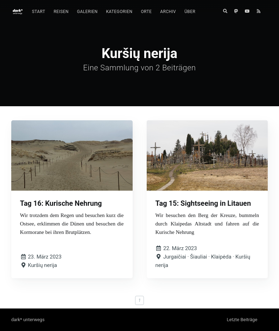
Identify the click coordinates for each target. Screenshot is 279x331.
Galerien (87, 11)
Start (38, 11)
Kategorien (119, 11)
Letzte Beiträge (242, 319)
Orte (146, 11)
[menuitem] (39, 12)
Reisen (60, 11)
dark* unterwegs (28, 319)
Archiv (168, 11)
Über (189, 11)
